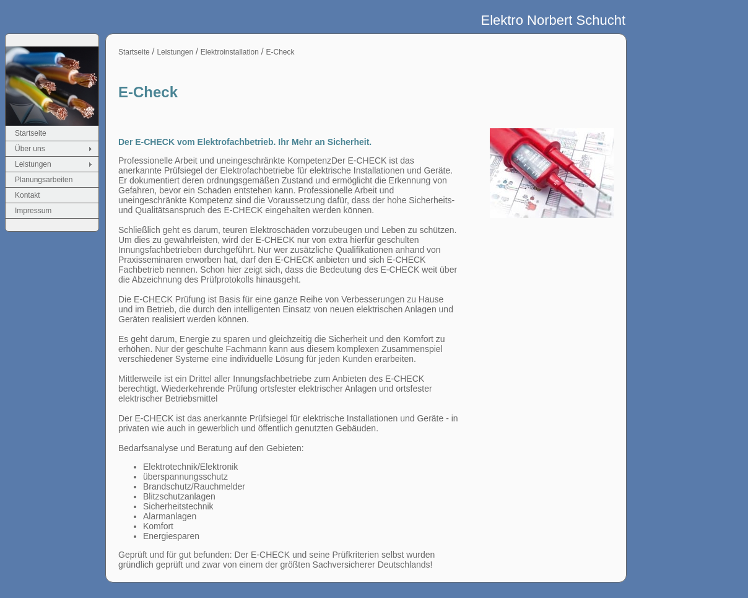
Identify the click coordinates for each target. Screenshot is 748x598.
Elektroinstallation (230, 52)
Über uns (30, 148)
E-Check (280, 52)
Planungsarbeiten (43, 179)
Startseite (30, 133)
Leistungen (33, 164)
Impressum (33, 210)
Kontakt (27, 195)
